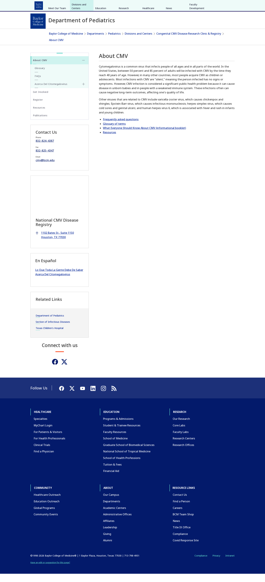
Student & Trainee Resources (121, 433)
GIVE (175, 4)
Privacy (216, 563)
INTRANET (200, 4)
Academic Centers (114, 516)
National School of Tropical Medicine (126, 459)
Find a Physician (44, 459)
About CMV (56, 48)
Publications (40, 123)
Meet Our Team (57, 33)
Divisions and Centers (79, 31)
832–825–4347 (45, 159)
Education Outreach (46, 509)
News (169, 33)
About (109, 4)
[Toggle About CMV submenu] (83, 68)
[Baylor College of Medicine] (38, 21)
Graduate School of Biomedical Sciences (128, 453)
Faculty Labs (181, 440)
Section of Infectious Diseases (53, 330)
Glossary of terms (114, 132)
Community (93, 4)
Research (75, 4)
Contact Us (180, 503)
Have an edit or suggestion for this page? (50, 570)
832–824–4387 (45, 149)
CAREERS (186, 4)
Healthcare (40, 4)
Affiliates (108, 529)
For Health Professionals (49, 446)
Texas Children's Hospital (49, 336)
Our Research (181, 427)
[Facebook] (210, 4)
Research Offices (183, 453)
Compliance (180, 542)
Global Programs (44, 516)
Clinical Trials (42, 453)
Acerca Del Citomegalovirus (51, 92)
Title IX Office (181, 535)
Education (58, 4)
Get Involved (40, 100)
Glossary (40, 76)
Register (38, 108)
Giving (107, 542)
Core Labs (179, 433)
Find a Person (181, 509)
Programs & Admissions (118, 427)
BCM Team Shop (183, 522)
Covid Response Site (186, 548)
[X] (216, 4)
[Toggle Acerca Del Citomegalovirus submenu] (83, 92)
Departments (95, 42)
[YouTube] (222, 4)
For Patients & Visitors (48, 440)
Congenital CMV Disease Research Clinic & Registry (188, 42)
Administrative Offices (117, 522)
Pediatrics (114, 42)
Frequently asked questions (121, 127)
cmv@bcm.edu (45, 168)
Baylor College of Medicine (66, 42)
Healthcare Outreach (47, 503)
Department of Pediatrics (50, 323)
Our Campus (111, 503)
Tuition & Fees (112, 472)
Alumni (107, 548)
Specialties (40, 427)
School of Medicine (115, 446)
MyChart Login (43, 433)
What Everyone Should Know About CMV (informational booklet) (144, 136)
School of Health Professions (121, 466)
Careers (177, 516)
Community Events (46, 522)
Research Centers (184, 446)
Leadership (110, 535)
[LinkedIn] (228, 4)
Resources (109, 140)
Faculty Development (196, 31)
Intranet (230, 563)
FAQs (38, 84)
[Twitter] (64, 370)
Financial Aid (111, 479)
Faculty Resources (114, 440)
